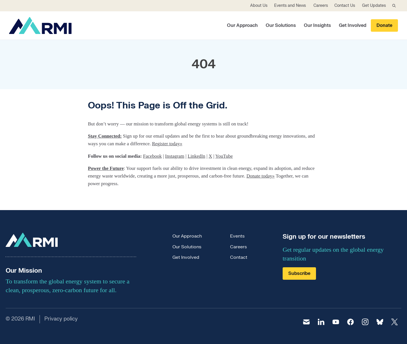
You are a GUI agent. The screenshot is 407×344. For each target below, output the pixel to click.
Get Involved (352, 25)
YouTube (224, 156)
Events (237, 236)
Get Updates (374, 5)
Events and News (290, 5)
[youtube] (336, 322)
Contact (238, 257)
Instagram (174, 156)
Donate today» (260, 176)
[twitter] (394, 322)
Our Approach (242, 25)
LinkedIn (196, 156)
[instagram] (365, 322)
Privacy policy (61, 319)
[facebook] (350, 322)
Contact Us (344, 5)
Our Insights (317, 25)
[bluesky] (380, 322)
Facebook (152, 156)
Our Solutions (281, 25)
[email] (306, 322)
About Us (258, 5)
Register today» (167, 143)
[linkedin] (321, 322)
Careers (320, 5)
